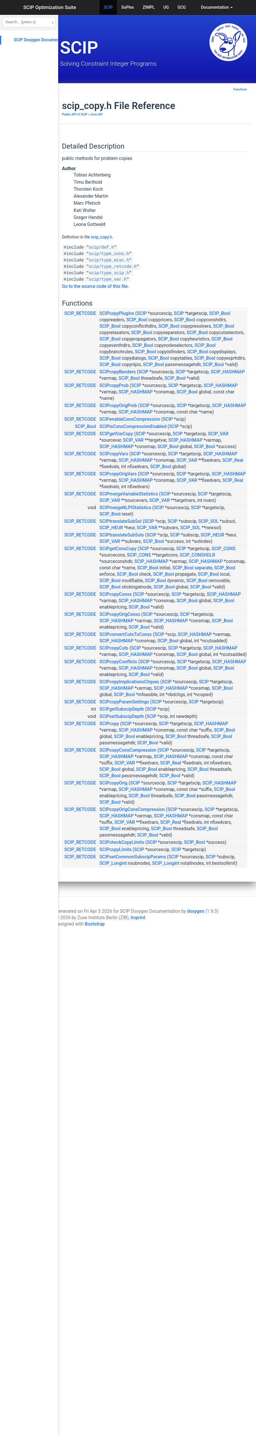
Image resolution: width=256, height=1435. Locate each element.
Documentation (217, 7)
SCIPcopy (180, 1094)
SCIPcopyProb (185, 468)
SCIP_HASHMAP (223, 448)
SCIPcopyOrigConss (190, 889)
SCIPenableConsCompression (200, 521)
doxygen (195, 1410)
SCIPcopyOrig (184, 1205)
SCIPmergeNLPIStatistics (196, 693)
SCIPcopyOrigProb (189, 495)
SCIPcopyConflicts (189, 981)
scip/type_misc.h (180, 260)
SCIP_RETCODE (151, 313)
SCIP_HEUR (182, 726)
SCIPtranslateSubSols (192, 739)
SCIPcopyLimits (186, 1323)
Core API (167, 114)
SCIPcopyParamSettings (195, 1060)
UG (166, 7)
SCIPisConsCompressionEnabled (203, 535)
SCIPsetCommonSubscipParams (203, 1336)
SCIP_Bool (216, 319)
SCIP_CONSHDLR (216, 785)
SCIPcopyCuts (184, 955)
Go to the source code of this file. (166, 286)
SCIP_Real (226, 613)
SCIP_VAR (216, 555)
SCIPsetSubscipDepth (192, 1081)
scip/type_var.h (179, 279)
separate (201, 811)
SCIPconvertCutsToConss (196, 928)
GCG (181, 7)
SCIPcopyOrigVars (189, 634)
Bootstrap (94, 1423)
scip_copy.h (172, 237)
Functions (240, 89)
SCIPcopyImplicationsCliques (200, 1014)
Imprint (138, 1416)
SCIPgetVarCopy (187, 549)
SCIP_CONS (218, 772)
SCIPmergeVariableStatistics (199, 666)
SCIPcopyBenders (188, 442)
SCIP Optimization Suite (49, 7)
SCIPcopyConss (186, 856)
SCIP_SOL (211, 719)
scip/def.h (172, 247)
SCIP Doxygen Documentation (42, 40)
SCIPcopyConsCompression (198, 1140)
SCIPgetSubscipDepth (192, 1073)
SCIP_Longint (184, 1349)
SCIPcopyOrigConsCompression (203, 1251)
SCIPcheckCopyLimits (192, 1309)
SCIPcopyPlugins (187, 313)
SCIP (108, 7)
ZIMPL (149, 7)
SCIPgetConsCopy (188, 766)
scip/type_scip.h (180, 273)
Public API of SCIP (146, 114)
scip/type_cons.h (180, 254)
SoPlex (127, 7)
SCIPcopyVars (184, 594)
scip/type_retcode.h (183, 266)
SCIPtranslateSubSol (191, 713)
